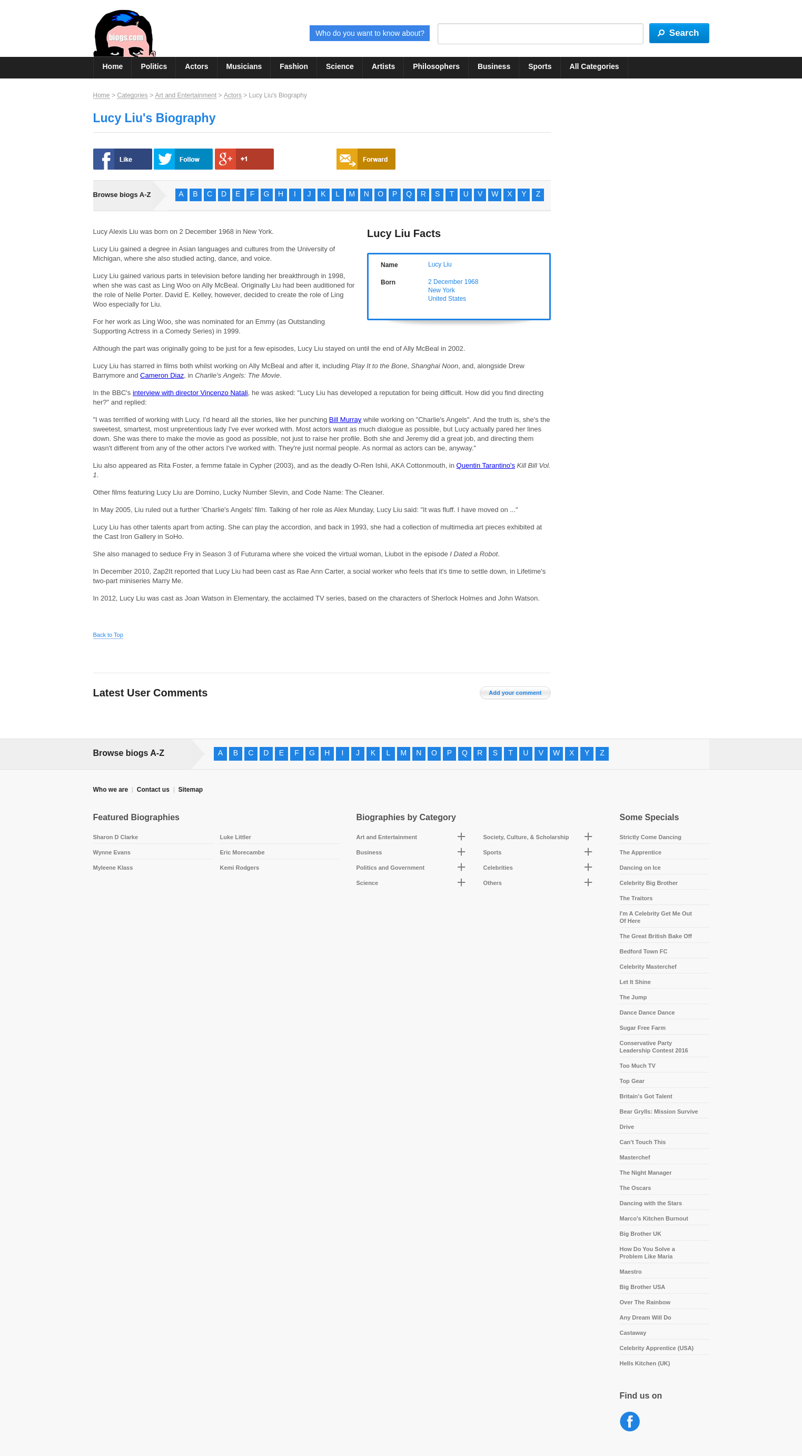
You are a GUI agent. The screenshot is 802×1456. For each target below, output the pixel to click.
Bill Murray (345, 420)
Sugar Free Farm (643, 1028)
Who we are (110, 789)
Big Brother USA (643, 1287)
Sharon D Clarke (115, 837)
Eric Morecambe (242, 852)
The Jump (633, 997)
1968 (471, 282)
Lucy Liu (440, 264)
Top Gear (632, 1081)
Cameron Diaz (162, 375)
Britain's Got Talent (646, 1096)
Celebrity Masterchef (648, 966)
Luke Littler (235, 837)
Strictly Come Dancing (650, 837)
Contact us (153, 789)
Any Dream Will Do (645, 1317)
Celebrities (498, 867)
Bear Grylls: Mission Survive (659, 1111)
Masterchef (635, 1157)
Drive (627, 1127)
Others (492, 883)
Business (494, 66)
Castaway (633, 1333)
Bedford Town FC (644, 951)
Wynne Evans (112, 852)
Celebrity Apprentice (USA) (657, 1348)
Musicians (244, 66)
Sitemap (190, 789)
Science (340, 66)
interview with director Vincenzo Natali (190, 393)
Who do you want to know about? (369, 33)
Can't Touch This (643, 1142)
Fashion (294, 66)
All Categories (594, 66)
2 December (445, 282)
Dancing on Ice (640, 867)
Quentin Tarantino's (486, 465)
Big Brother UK (640, 1234)
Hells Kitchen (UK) (645, 1363)
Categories (132, 95)
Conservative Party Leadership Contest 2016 (654, 1047)
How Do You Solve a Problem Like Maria (647, 1253)
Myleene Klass (113, 867)
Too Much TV (638, 1066)
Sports (539, 66)
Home (113, 66)
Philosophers (436, 66)
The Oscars (635, 1188)
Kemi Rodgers (240, 867)
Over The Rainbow (645, 1302)
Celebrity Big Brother (649, 883)
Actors (196, 66)
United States (447, 298)
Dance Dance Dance (647, 1012)
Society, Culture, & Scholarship (526, 837)
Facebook (630, 1422)
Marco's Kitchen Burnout (654, 1218)
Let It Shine (635, 982)
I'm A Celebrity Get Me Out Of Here (656, 917)
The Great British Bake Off (656, 936)
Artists (383, 66)
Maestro (631, 1271)
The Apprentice (641, 852)
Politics (154, 66)
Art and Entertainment (185, 95)
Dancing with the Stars (651, 1203)
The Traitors (636, 898)
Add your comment (515, 693)
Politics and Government (391, 867)
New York (441, 290)
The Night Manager (646, 1172)
